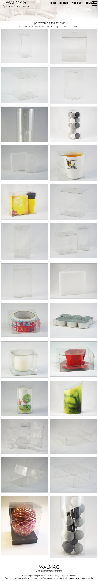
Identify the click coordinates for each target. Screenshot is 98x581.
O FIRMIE (64, 3)
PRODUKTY (77, 3)
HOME (53, 3)
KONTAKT (90, 3)
